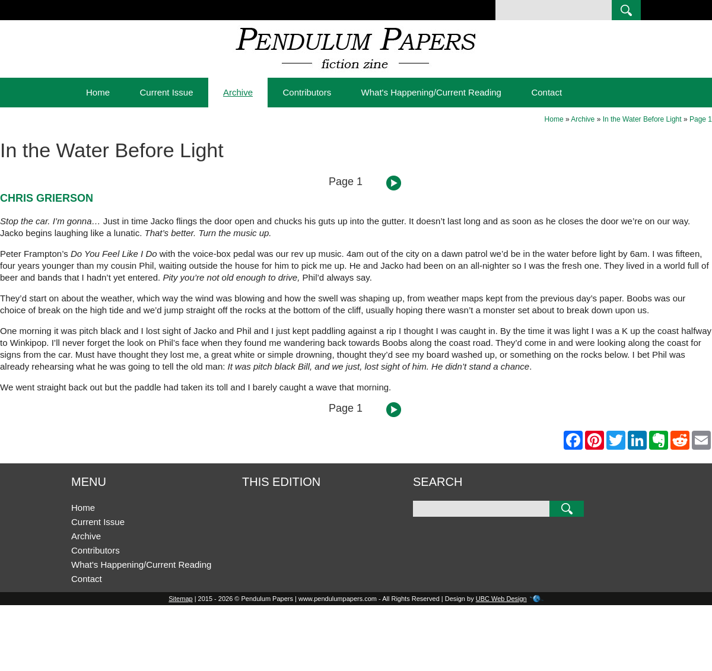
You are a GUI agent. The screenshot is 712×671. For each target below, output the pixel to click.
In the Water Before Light (642, 119)
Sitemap (180, 598)
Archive (238, 92)
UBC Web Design (501, 598)
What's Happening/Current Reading (431, 92)
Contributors (306, 92)
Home (98, 92)
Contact (546, 92)
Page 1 (700, 119)
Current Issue (166, 92)
